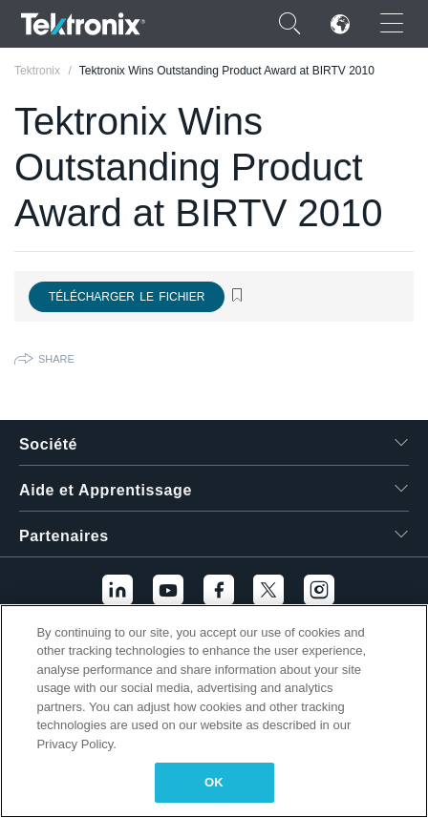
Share (56, 359)
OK (214, 782)
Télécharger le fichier (126, 297)
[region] (214, 711)
